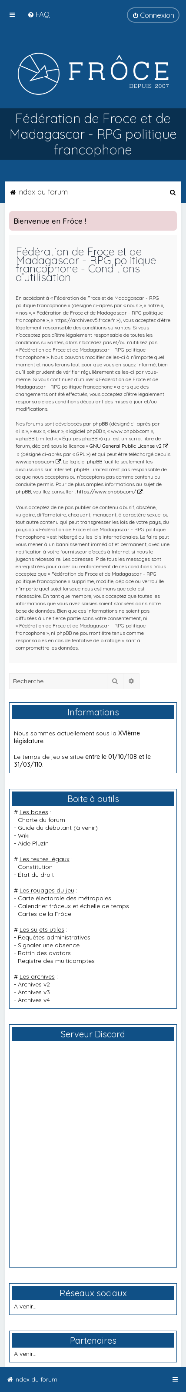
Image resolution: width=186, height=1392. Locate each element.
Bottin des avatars (44, 953)
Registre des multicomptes (56, 961)
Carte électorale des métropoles (64, 898)
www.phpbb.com (35, 461)
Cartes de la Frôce (44, 914)
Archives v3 (34, 992)
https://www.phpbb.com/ (106, 491)
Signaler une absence (49, 945)
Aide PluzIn (33, 843)
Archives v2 (34, 984)
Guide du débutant (45, 828)
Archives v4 (34, 1000)
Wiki (24, 835)
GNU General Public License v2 (126, 446)
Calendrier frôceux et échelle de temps (73, 906)
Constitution (35, 867)
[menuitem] (38, 14)
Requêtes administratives (54, 937)
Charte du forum (41, 820)
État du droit (36, 875)
